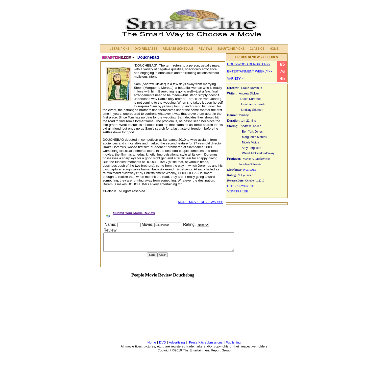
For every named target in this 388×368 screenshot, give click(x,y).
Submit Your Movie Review (134, 213)
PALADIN (249, 169)
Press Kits (197, 342)
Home (274, 48)
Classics (257, 48)
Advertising (177, 342)
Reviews (205, 48)
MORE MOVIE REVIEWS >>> (200, 202)
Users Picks (119, 48)
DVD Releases (146, 48)
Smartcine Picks (230, 48)
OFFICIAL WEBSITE (240, 186)
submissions (214, 342)
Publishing (233, 342)
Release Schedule (178, 48)
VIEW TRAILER (237, 191)
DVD (162, 342)
